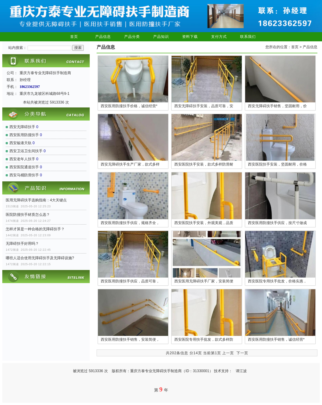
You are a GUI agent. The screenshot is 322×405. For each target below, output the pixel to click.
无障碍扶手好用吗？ (22, 243)
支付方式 (219, 37)
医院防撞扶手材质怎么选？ (28, 215)
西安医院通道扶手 (24, 167)
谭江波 (241, 371)
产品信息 (103, 37)
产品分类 (132, 37)
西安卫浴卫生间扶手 (26, 151)
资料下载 (190, 37)
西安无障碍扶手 (22, 127)
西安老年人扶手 (22, 159)
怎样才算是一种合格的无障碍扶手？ (35, 229)
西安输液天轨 (20, 143)
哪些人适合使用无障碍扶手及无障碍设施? (40, 258)
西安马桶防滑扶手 (24, 175)
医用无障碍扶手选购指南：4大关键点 (36, 200)
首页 (74, 37)
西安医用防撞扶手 (24, 135)
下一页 (242, 353)
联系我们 (248, 37)
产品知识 (161, 37)
